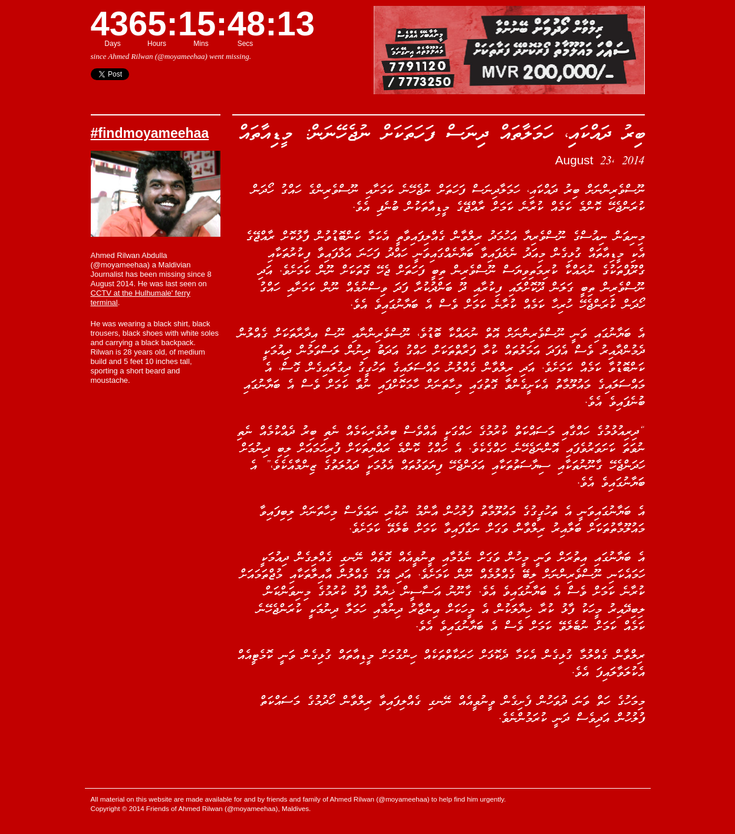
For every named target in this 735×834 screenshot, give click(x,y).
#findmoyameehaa (150, 133)
